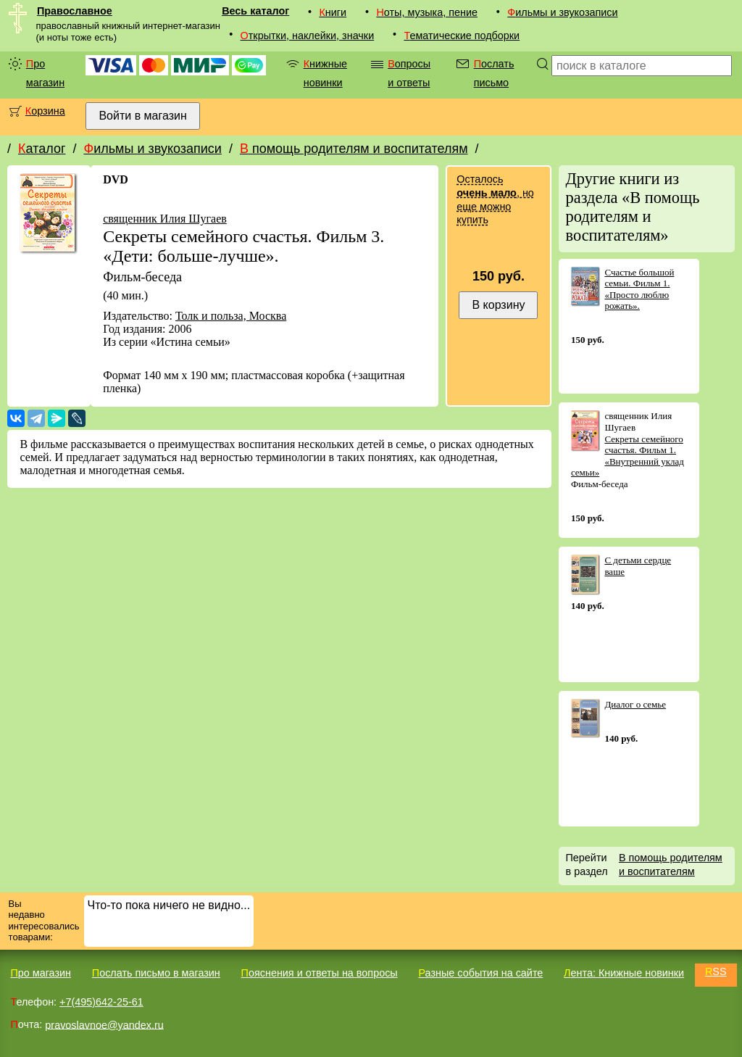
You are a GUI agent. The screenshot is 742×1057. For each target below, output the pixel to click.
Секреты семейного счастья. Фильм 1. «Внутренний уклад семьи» (627, 456)
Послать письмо (494, 73)
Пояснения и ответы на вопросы (319, 973)
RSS (716, 971)
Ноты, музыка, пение (427, 12)
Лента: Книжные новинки (624, 973)
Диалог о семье (635, 704)
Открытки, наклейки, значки (308, 35)
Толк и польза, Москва (230, 316)
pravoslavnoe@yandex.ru (104, 1024)
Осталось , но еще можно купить (495, 199)
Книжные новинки (325, 73)
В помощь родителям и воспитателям (354, 148)
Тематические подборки (462, 35)
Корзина (45, 111)
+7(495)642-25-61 (101, 1002)
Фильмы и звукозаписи (562, 12)
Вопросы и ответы (409, 73)
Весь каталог (255, 11)
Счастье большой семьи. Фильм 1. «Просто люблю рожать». (639, 289)
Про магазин (45, 73)
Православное (74, 11)
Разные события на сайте (480, 973)
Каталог (41, 148)
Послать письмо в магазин (156, 973)
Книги (332, 12)
